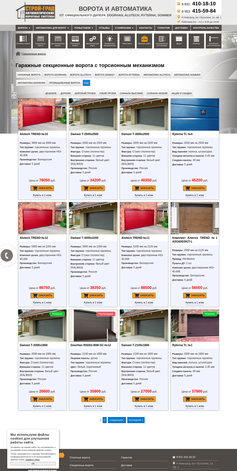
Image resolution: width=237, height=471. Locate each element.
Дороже (65, 93)
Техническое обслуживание (110, 44)
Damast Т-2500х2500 (84, 134)
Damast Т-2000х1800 (34, 345)
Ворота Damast (105, 74)
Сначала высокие (131, 93)
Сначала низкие (157, 93)
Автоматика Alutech (157, 74)
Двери (178, 43)
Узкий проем (107, 93)
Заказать (42, 188)
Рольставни (82, 28)
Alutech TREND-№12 (34, 237)
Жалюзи (196, 43)
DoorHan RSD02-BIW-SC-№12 (91, 345)
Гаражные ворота (29, 74)
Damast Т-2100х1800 (135, 345)
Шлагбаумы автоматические (213, 44)
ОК (33, 463)
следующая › (117, 420)
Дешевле (51, 93)
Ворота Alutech (80, 74)
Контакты (145, 28)
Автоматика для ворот (51, 28)
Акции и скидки (182, 93)
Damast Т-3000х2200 (84, 237)
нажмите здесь (33, 459)
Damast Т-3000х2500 (135, 134)
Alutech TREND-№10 (34, 134)
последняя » (136, 420)
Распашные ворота (75, 44)
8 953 (196, 11)
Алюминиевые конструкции (162, 44)
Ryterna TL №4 (182, 134)
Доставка (181, 28)
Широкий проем (85, 93)
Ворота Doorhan (55, 74)
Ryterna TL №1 (182, 345)
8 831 (196, 4)
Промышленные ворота (58, 44)
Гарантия (164, 28)
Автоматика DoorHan (31, 83)
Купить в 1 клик (42, 195)
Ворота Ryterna (129, 74)
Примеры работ (144, 43)
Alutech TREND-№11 (135, 237)
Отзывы (104, 28)
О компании (123, 28)
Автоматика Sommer (187, 74)
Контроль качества (206, 28)
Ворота (23, 28)
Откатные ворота (23, 43)
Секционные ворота (40, 44)
